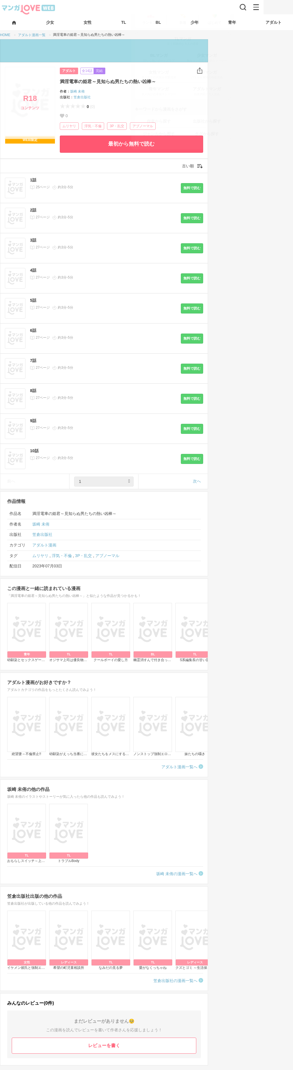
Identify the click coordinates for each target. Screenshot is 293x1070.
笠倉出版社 (82, 97)
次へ (197, 481)
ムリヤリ (69, 126)
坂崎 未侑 (77, 91)
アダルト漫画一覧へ (179, 767)
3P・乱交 (117, 126)
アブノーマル (142, 126)
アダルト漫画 (44, 545)
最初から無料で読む (131, 144)
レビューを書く (104, 1045)
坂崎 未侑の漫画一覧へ (176, 873)
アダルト (69, 71)
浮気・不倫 (93, 126)
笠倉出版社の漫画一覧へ (175, 980)
